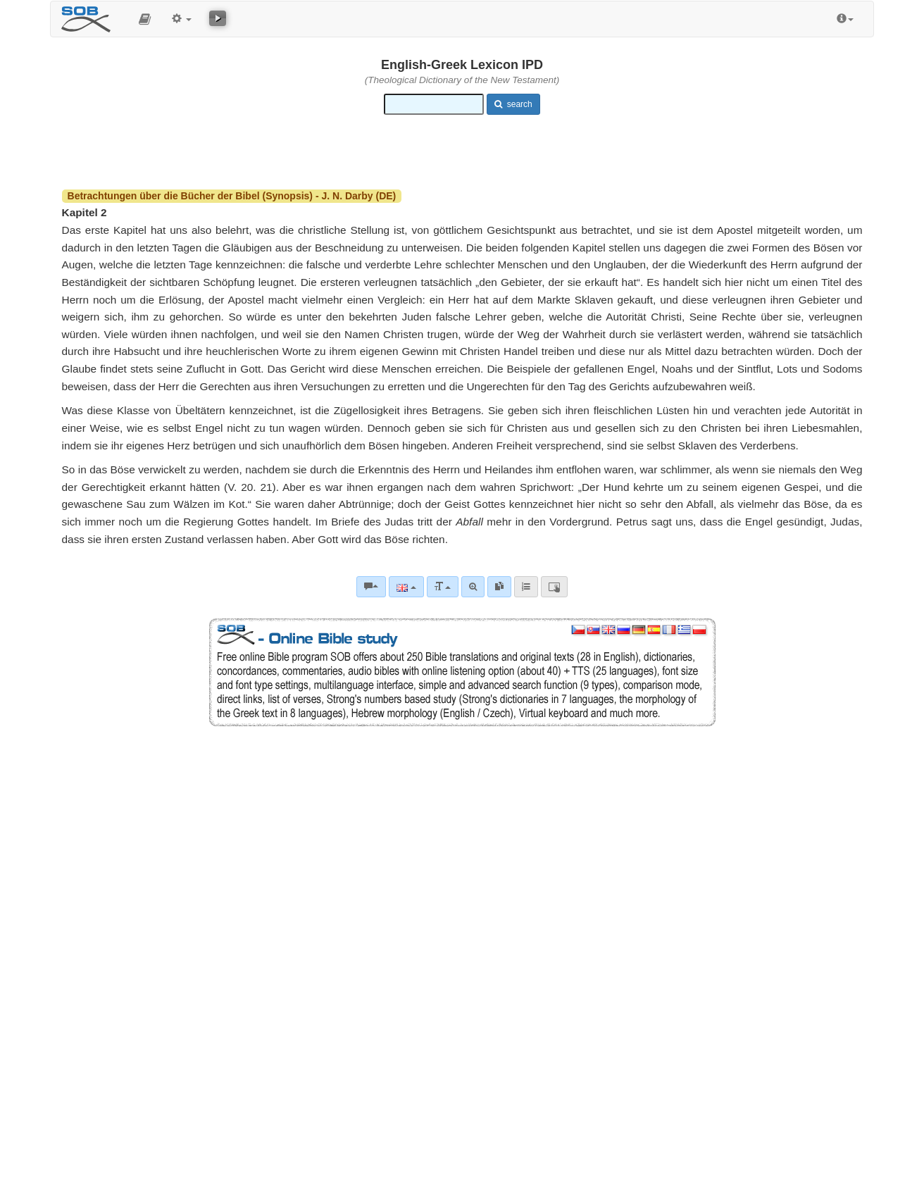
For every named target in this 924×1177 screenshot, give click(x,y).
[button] (144, 19)
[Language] (406, 586)
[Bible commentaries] (371, 586)
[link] (499, 586)
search (513, 104)
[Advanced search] (473, 586)
